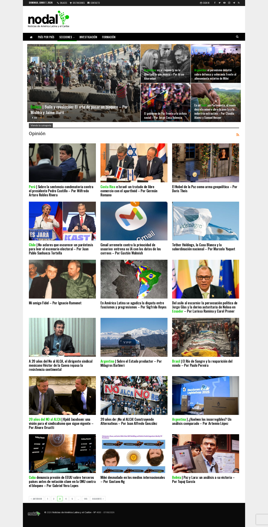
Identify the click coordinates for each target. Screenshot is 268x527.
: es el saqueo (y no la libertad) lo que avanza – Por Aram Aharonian (164, 74)
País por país (46, 37)
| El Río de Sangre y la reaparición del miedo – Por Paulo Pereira (202, 363)
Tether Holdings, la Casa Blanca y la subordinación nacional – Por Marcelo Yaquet (203, 246)
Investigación (88, 37)
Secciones (65, 37)
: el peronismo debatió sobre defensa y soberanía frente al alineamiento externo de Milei (215, 74)
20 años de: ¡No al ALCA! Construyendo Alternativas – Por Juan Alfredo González (128, 421)
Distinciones (77, 2)
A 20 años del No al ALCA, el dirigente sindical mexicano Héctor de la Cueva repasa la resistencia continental (60, 365)
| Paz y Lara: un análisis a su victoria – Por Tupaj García (203, 479)
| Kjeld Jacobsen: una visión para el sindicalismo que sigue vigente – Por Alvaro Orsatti (61, 423)
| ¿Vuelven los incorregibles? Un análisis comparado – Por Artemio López (201, 421)
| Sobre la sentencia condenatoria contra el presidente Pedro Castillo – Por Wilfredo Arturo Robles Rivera (61, 190)
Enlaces (62, 2)
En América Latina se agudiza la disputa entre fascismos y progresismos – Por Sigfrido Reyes (133, 304)
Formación (108, 37)
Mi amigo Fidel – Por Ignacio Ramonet (55, 302)
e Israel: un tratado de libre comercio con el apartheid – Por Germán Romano (128, 190)
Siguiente (98, 498)
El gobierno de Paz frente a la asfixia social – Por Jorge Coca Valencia (165, 115)
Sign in (204, 2)
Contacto (93, 2)
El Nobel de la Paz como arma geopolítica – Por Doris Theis (204, 188)
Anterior (36, 498)
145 (85, 498)
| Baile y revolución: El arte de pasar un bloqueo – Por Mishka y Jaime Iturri (79, 110)
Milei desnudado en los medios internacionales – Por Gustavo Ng (132, 479)
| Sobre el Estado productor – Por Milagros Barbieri (131, 363)
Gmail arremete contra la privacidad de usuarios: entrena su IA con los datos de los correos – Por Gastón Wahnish (130, 248)
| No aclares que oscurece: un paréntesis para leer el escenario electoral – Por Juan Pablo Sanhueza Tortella (61, 248)
